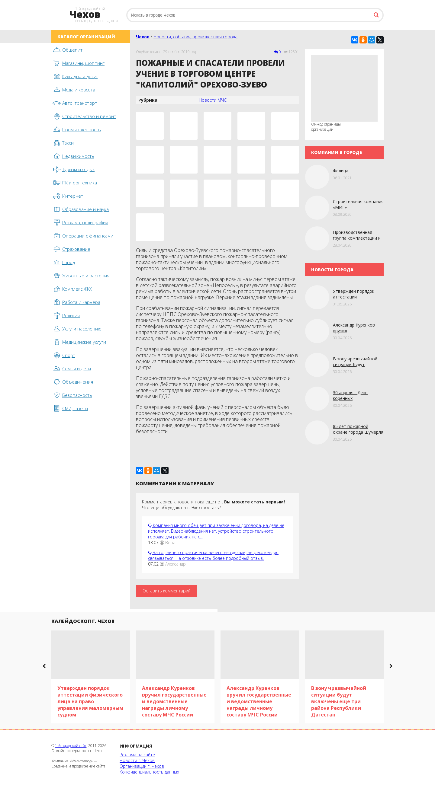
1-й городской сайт (70, 745)
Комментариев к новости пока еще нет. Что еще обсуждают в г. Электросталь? (213, 504)
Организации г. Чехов (142, 766)
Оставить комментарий (167, 591)
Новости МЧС (213, 100)
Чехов (143, 37)
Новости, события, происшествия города (195, 37)
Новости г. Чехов (137, 760)
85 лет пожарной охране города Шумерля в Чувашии (358, 432)
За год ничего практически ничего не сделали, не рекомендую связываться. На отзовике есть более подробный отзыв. (213, 555)
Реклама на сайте (137, 755)
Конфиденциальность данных (149, 772)
